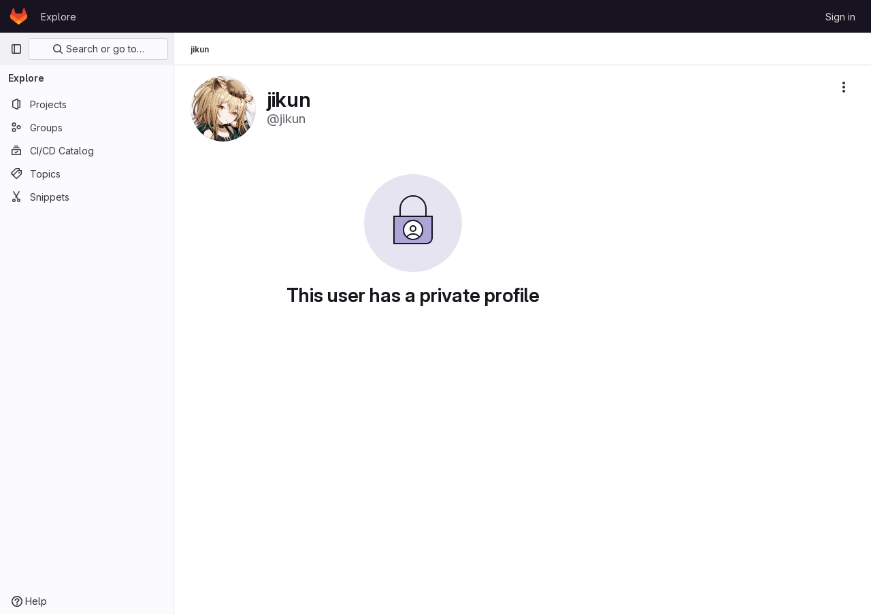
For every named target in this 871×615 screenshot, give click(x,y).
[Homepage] (18, 16)
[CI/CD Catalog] (87, 150)
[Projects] (87, 104)
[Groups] (87, 127)
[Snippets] (87, 196)
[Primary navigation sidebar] (16, 49)
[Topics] (87, 173)
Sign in (840, 16)
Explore (58, 16)
